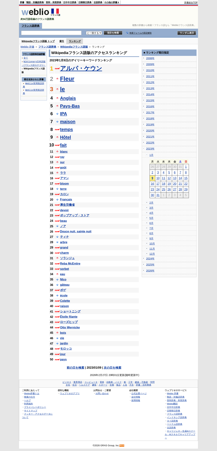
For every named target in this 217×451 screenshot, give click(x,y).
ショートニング (70, 311)
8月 (151, 233)
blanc (64, 151)
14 (180, 178)
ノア (63, 226)
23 (152, 189)
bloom (64, 183)
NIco (63, 279)
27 (174, 189)
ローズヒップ (69, 322)
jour (63, 354)
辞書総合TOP (191, 2)
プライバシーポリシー (35, 407)
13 (174, 178)
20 (174, 183)
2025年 (150, 264)
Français (66, 199)
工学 (130, 382)
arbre (63, 242)
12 (169, 178)
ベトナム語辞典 (174, 424)
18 (163, 183)
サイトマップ (30, 410)
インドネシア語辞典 (177, 417)
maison (67, 121)
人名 (125, 385)
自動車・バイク (114, 382)
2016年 (150, 106)
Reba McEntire (70, 263)
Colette (65, 300)
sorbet (64, 268)
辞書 (22, 2)
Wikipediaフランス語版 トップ (38, 41)
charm (64, 252)
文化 (68, 385)
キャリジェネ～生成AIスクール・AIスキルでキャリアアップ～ (180, 434)
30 (152, 195)
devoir (64, 210)
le (62, 89)
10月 (152, 243)
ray (62, 156)
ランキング (75, 41)
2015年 (150, 100)
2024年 (150, 258)
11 (163, 178)
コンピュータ (91, 382)
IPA (63, 113)
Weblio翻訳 (172, 403)
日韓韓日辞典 (85, 2)
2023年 (150, 148)
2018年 (150, 118)
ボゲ (63, 290)
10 (158, 178)
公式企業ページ (139, 393)
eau (62, 274)
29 (186, 189)
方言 (131, 385)
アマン (64, 178)
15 (186, 178)
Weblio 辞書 (27, 46)
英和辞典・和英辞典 (177, 400)
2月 (151, 202)
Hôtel (65, 137)
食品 (118, 385)
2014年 (150, 94)
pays (63, 359)
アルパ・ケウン (81, 68)
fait (63, 145)
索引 (61, 41)
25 (163, 189)
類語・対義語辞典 (35, 2)
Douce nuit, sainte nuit (76, 231)
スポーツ (103, 385)
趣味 (94, 385)
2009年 (150, 64)
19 (169, 183)
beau (63, 220)
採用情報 (135, 400)
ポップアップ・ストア (74, 215)
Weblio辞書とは (31, 393)
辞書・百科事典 (143, 385)
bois (63, 332)
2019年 (150, 124)
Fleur (67, 78)
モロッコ (66, 348)
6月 (151, 223)
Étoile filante (68, 316)
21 (180, 183)
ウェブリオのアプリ (70, 393)
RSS (122, 446)
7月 (151, 228)
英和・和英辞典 (53, 2)
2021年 (150, 136)
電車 (102, 382)
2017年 (150, 112)
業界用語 (77, 382)
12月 (152, 253)
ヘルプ (27, 400)
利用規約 (28, 403)
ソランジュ (67, 258)
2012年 (150, 82)
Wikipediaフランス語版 (74, 46)
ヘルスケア (84, 385)
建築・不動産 (141, 382)
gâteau (65, 284)
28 (180, 189)
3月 (151, 207)
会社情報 (135, 397)
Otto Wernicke (70, 327)
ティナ (64, 236)
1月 (151, 155)
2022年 (150, 142)
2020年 (150, 130)
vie (62, 338)
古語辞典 (98, 2)
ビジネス (66, 382)
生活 (74, 385)
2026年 (150, 270)
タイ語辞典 (172, 421)
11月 (152, 248)
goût (63, 167)
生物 (112, 385)
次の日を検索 (112, 367)
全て (26, 57)
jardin (64, 343)
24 (158, 189)
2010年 (150, 70)
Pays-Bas (70, 106)
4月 (151, 212)
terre (63, 188)
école (64, 295)
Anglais (68, 98)
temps (66, 129)
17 (158, 183)
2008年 (150, 58)
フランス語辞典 (30, 25)
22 (186, 183)
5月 (151, 218)
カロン (64, 194)
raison (64, 306)
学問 (152, 382)
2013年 (150, 88)
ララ (63, 172)
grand (64, 247)
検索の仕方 (29, 397)
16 (152, 183)
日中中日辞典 (69, 2)
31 (158, 195)
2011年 (150, 76)
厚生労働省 (67, 204)
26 (169, 189)
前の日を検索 (75, 367)
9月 (151, 238)
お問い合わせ (102, 393)
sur (62, 162)
